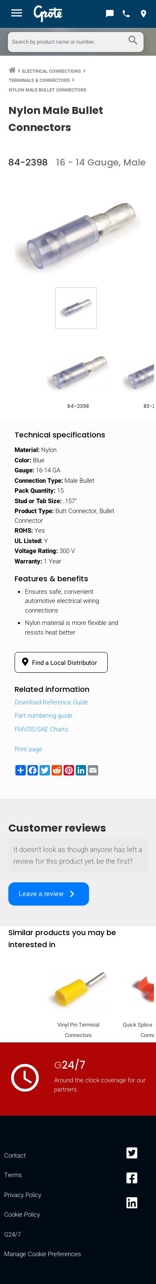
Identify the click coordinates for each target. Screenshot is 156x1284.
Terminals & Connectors (39, 80)
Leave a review (49, 894)
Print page (28, 749)
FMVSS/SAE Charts (41, 729)
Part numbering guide (43, 715)
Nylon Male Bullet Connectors (48, 90)
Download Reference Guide (51, 702)
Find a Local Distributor (58, 662)
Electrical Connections (51, 71)
